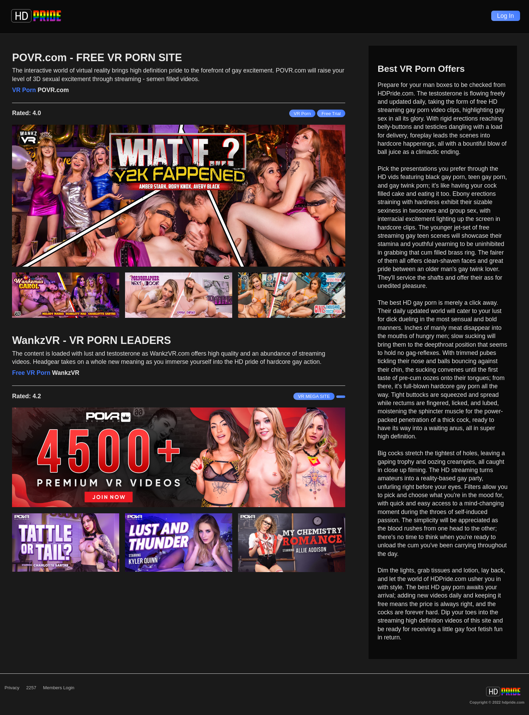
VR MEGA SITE (314, 396)
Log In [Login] (505, 15)
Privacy (11, 687)
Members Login (58, 687)
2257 (31, 687)
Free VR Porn (31, 372)
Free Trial (331, 113)
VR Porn (24, 90)
